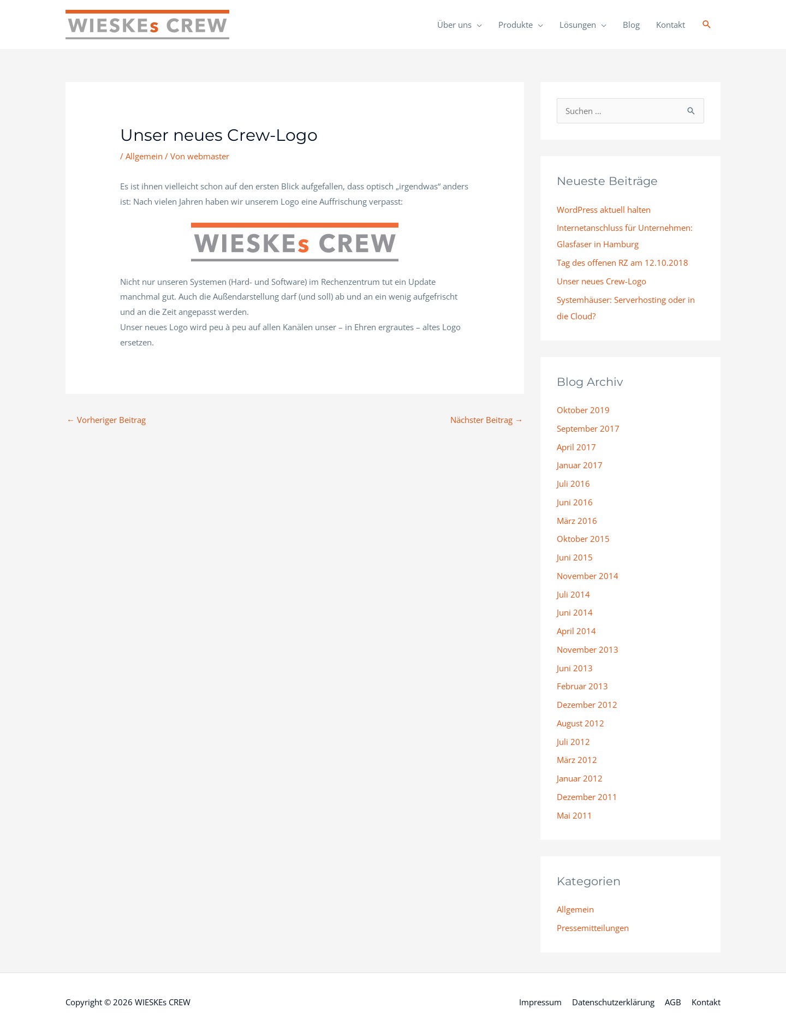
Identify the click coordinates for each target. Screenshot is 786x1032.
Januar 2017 (580, 465)
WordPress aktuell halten (604, 209)
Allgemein (144, 156)
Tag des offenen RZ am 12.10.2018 (622, 262)
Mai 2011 (574, 815)
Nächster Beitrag (486, 419)
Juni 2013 (575, 668)
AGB (673, 1002)
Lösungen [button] (577, 24)
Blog (631, 24)
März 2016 (577, 520)
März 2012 (577, 759)
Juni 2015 (575, 557)
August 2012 (580, 723)
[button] (706, 24)
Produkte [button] (515, 24)
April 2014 (576, 630)
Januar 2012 (580, 778)
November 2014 (587, 575)
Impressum (540, 1002)
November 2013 (587, 649)
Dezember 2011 (587, 796)
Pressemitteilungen (593, 927)
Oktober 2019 (583, 409)
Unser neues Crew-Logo (601, 281)
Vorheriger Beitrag (106, 419)
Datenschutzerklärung (613, 1002)
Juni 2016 (575, 502)
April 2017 (576, 447)
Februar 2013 (582, 686)
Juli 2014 (573, 594)
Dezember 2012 (587, 704)
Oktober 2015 (583, 538)
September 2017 (588, 428)
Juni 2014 (575, 612)
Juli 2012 (573, 741)
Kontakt (670, 24)
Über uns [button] (454, 24)
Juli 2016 (573, 483)
